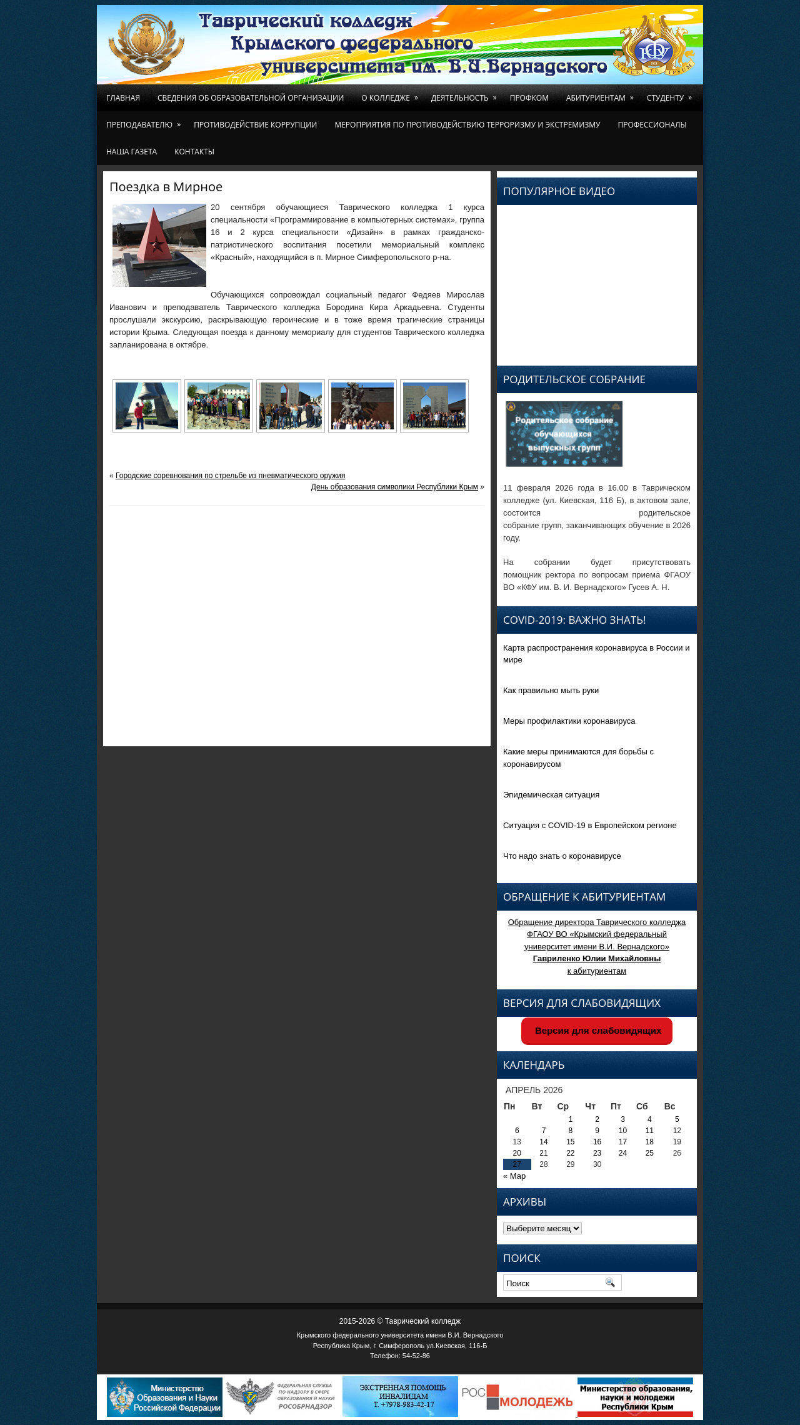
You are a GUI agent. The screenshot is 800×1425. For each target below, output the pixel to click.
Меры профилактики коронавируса (569, 721)
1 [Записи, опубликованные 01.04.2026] (571, 1119)
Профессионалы (652, 124)
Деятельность (466, 93)
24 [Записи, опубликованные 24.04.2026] (623, 1153)
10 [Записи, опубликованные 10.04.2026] (623, 1130)
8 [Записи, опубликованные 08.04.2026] (571, 1130)
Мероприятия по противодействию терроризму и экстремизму (467, 124)
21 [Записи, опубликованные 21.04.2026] (543, 1153)
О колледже (391, 93)
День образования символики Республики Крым (394, 486)
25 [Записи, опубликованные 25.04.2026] (650, 1153)
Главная (123, 97)
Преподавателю (145, 120)
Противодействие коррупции (255, 124)
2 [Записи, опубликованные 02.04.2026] (597, 1119)
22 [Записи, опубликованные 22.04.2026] (570, 1153)
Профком (529, 97)
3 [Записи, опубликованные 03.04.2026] (623, 1119)
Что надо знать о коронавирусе (562, 856)
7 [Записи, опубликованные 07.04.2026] (544, 1130)
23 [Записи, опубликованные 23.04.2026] (597, 1153)
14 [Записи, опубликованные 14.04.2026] (543, 1142)
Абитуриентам (602, 93)
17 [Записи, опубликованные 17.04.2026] (623, 1142)
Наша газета (131, 151)
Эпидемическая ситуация (551, 794)
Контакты (194, 151)
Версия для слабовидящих (597, 1030)
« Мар (514, 1176)
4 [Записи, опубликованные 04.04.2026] (650, 1119)
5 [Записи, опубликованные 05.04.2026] (677, 1119)
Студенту (671, 93)
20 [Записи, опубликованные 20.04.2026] (517, 1153)
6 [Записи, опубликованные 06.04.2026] (517, 1130)
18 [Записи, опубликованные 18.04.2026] (650, 1142)
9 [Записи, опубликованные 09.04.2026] (597, 1130)
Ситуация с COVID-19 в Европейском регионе (590, 825)
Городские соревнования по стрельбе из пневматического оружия (230, 475)
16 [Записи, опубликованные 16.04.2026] (597, 1142)
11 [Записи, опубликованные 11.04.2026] (650, 1130)
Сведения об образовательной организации (251, 97)
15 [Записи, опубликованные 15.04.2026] (570, 1142)
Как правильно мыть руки (551, 690)
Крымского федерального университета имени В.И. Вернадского (400, 1335)
